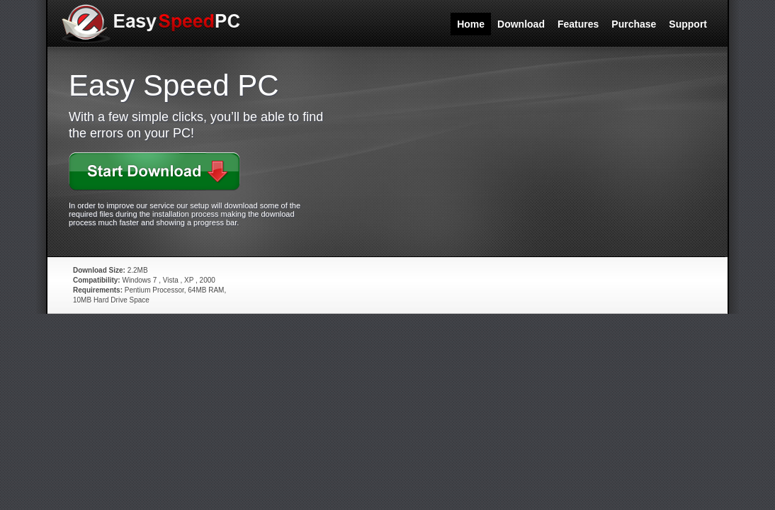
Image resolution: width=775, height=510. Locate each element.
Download (521, 24)
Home (471, 24)
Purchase (633, 24)
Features (578, 24)
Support (688, 24)
